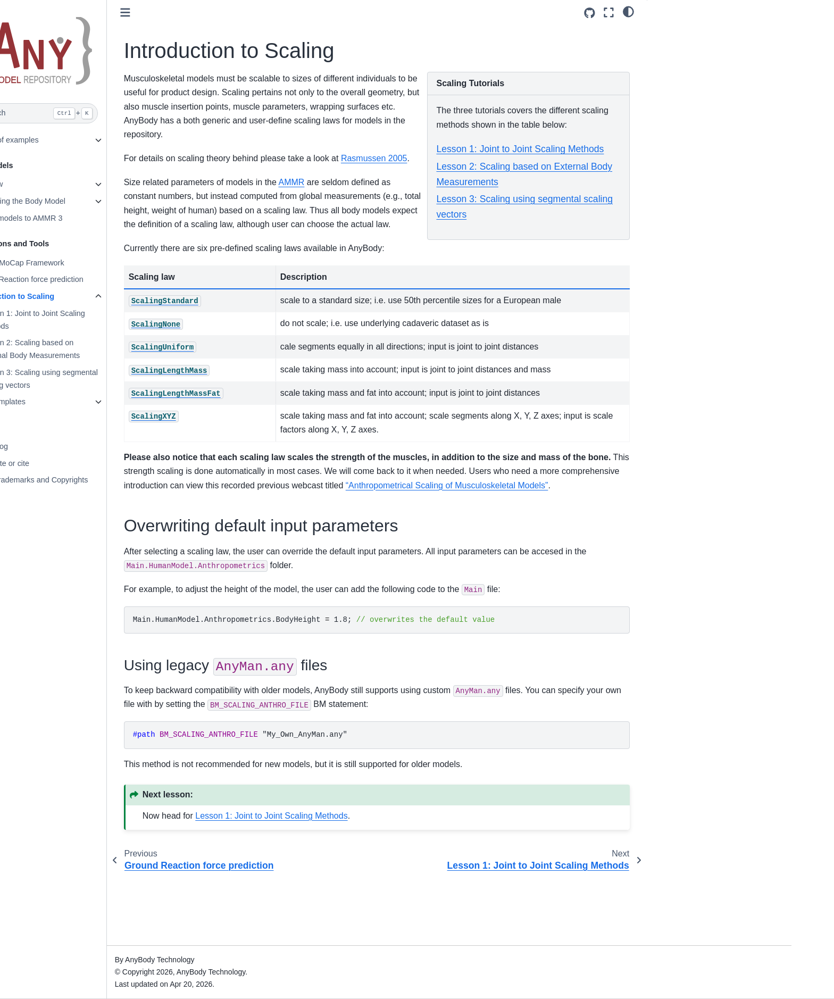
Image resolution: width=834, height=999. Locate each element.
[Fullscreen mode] (609, 12)
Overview (72, 184)
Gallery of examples (90, 140)
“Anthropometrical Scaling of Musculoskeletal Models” (311, 541)
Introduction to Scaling (98, 296)
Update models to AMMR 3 (102, 218)
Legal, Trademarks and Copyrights (114, 480)
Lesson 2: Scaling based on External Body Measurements (115, 349)
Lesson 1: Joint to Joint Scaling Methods (117, 319)
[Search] (117, 113)
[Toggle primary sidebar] (211, 12)
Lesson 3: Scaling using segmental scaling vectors (124, 378)
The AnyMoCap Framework (102, 263)
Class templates (83, 401)
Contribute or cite (85, 463)
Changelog (75, 446)
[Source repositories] (589, 13)
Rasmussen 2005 (243, 172)
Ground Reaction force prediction (112, 279)
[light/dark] (628, 11)
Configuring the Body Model (103, 201)
